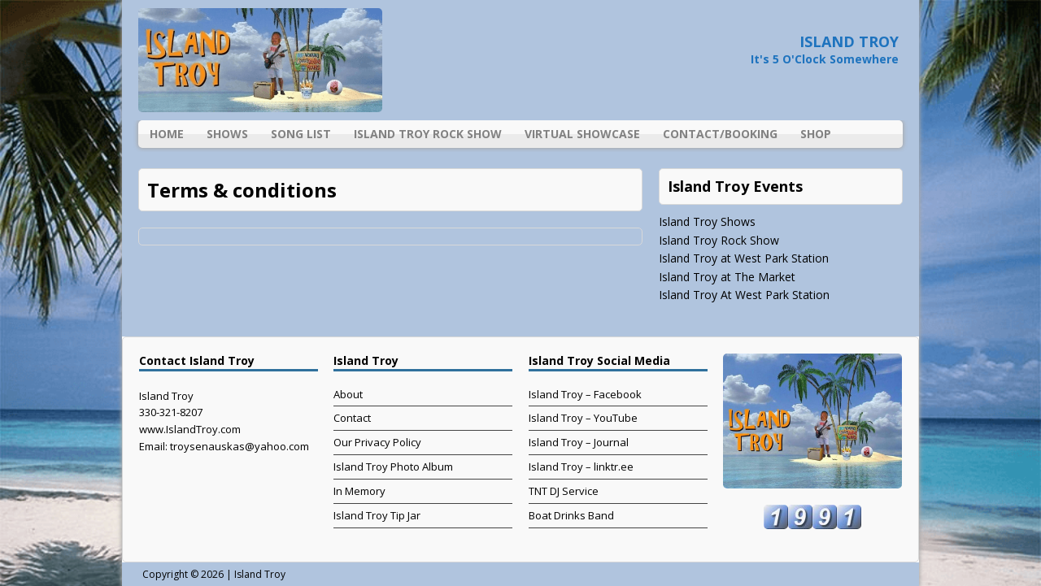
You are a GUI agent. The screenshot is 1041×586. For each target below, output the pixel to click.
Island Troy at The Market (727, 276)
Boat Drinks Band (571, 515)
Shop (815, 133)
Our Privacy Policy (377, 442)
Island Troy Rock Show (428, 133)
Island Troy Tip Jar (376, 515)
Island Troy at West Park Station (744, 258)
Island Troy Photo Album (393, 466)
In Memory (359, 491)
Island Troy (259, 574)
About (348, 394)
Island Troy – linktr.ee (581, 466)
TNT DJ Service (564, 491)
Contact (352, 417)
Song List (301, 133)
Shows (227, 133)
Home (167, 133)
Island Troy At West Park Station (744, 294)
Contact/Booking (720, 133)
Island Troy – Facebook (585, 394)
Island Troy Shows (707, 221)
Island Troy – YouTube (583, 417)
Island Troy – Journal (579, 442)
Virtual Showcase (582, 133)
